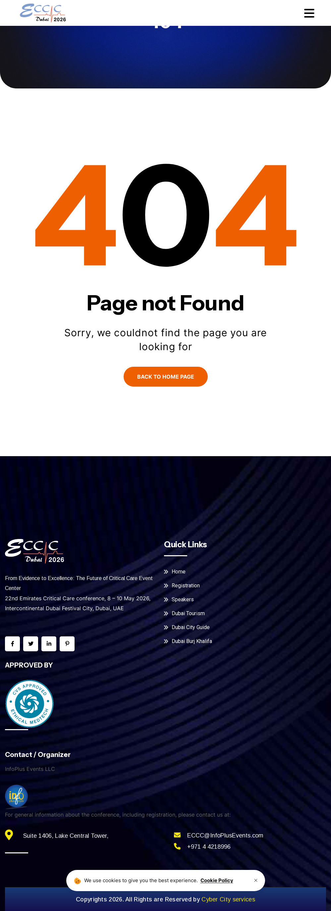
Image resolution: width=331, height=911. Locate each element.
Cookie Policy (216, 880)
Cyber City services (228, 899)
